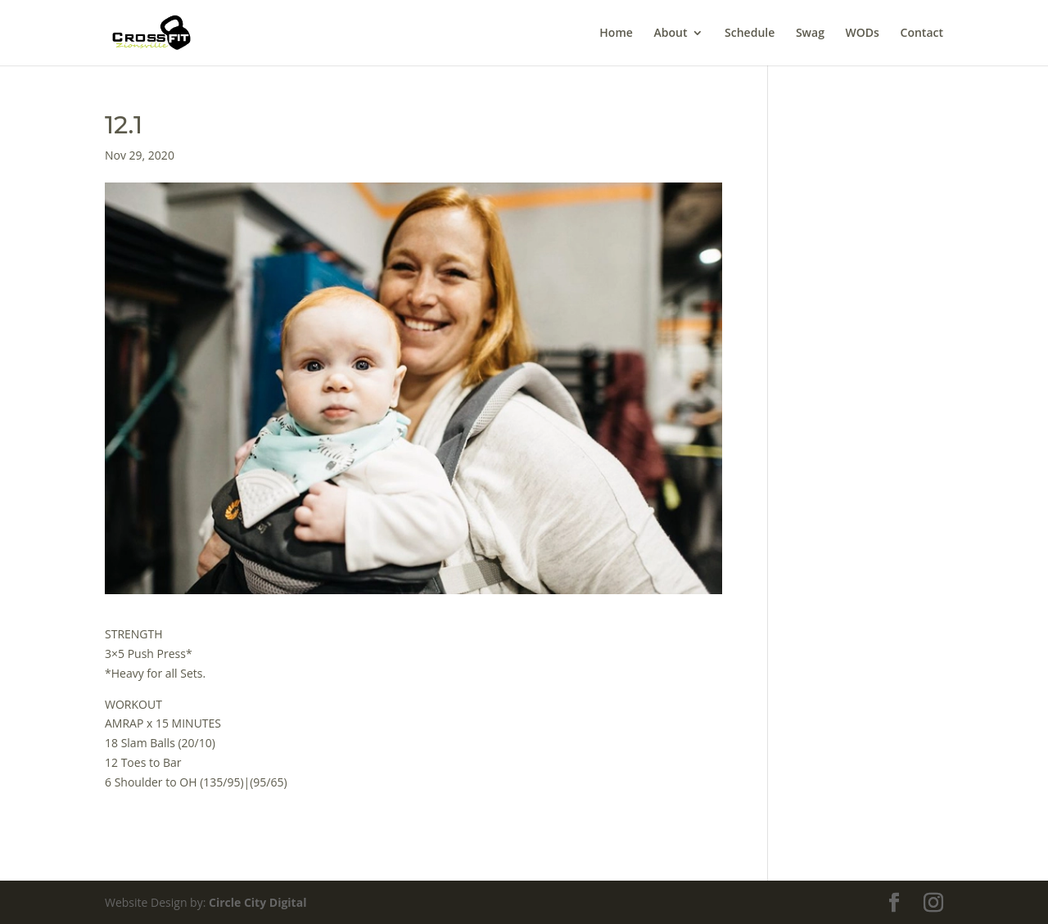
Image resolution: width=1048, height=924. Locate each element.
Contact (922, 33)
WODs (862, 33)
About (670, 33)
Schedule (750, 33)
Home (616, 33)
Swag (810, 33)
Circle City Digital (257, 902)
